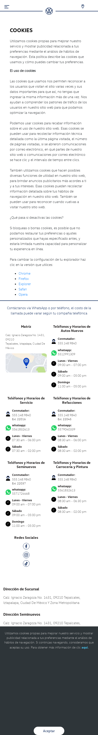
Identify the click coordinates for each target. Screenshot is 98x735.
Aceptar (49, 731)
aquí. (85, 647)
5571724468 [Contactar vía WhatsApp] (26, 491)
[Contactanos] (80, 6)
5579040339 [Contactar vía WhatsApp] (72, 427)
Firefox (24, 278)
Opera (23, 294)
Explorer (25, 284)
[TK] (26, 564)
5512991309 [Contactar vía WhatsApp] (72, 352)
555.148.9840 (67, 343)
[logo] (49, 13)
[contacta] (26, 362)
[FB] (26, 547)
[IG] (26, 556)
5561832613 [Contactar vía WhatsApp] (26, 427)
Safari (23, 289)
